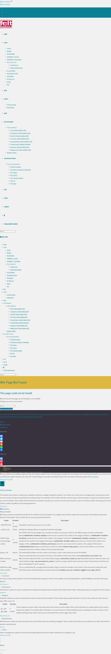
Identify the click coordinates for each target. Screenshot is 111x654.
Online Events (10, 297)
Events (5, 292)
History (9, 284)
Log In (5, 362)
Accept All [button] (9, 479)
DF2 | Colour (13, 348)
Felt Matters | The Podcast (13, 261)
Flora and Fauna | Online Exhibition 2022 (20, 320)
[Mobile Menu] (4, 237)
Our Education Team (12, 275)
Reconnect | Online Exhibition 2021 (19, 325)
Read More (95, 477)
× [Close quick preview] (0, 638)
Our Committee (11, 272)
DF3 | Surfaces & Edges (16, 351)
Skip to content (6, 2)
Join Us (9, 250)
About (5, 247)
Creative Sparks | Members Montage (19, 323)
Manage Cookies (7, 469)
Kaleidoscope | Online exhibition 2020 (19, 328)
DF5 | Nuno (13, 356)
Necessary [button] (3, 506)
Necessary (5, 509)
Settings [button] (2, 479)
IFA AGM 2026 (10, 256)
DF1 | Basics (13, 345)
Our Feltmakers (7, 303)
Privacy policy (6, 468)
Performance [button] (4, 584)
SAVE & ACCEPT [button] (5, 635)
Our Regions (10, 278)
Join (4, 359)
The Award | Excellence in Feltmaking (19, 342)
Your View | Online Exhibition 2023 (18, 317)
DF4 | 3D (12, 353)
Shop (4, 300)
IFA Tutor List (10, 281)
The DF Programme (15, 339)
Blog (4, 289)
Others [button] (2, 627)
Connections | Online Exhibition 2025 (19, 311)
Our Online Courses (8, 334)
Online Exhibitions (11, 306)
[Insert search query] (7, 231)
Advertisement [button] (5, 616)
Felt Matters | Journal (12, 258)
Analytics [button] (3, 593)
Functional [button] (3, 573)
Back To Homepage (6, 409)
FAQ (8, 286)
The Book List (13, 267)
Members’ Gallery (11, 331)
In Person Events (11, 295)
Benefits (9, 253)
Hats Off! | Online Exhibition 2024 (18, 314)
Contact (5, 365)
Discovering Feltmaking (13, 337)
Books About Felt (11, 264)
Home (5, 244)
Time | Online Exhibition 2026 (17, 309)
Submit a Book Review (16, 270)
